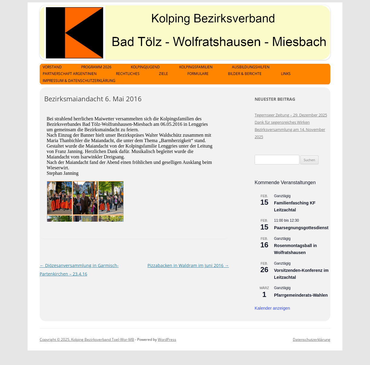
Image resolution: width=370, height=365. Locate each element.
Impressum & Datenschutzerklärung (79, 80)
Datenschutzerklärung (311, 339)
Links (286, 73)
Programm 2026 (96, 67)
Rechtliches (128, 73)
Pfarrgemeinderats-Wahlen (301, 295)
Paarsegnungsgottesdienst (301, 227)
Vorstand (52, 67)
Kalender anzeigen (272, 308)
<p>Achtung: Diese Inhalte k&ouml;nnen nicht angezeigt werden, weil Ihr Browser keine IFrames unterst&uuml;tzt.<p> (136, 166)
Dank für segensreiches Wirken (282, 122)
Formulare (198, 73)
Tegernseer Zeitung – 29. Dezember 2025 (291, 115)
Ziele (163, 73)
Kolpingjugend (145, 67)
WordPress (167, 339)
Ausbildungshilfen (250, 67)
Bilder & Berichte (245, 73)
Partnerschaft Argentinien (70, 73)
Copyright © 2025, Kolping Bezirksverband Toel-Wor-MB (87, 339)
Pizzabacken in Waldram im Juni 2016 (188, 265)
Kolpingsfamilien (196, 67)
